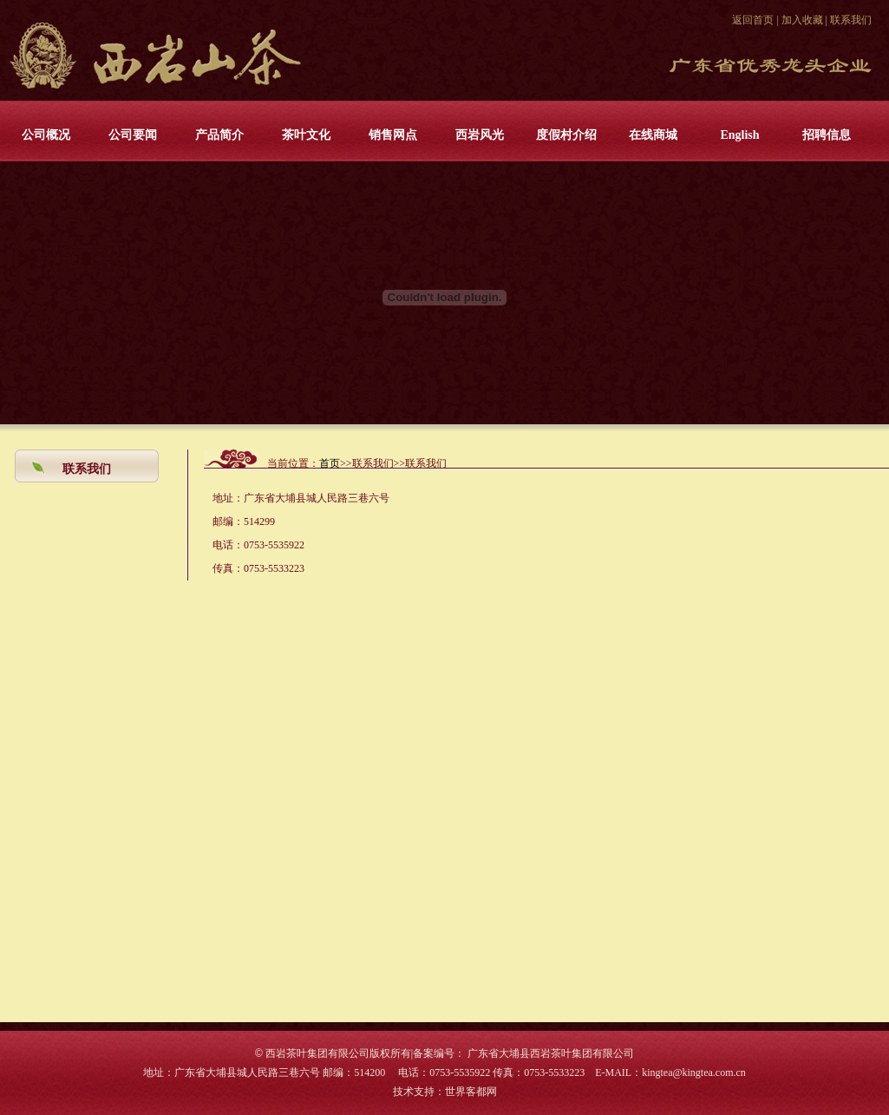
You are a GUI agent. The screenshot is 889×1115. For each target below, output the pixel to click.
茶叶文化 (306, 134)
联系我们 (851, 20)
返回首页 (753, 20)
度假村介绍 (566, 134)
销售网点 (393, 134)
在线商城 (653, 134)
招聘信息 (826, 134)
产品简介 (219, 134)
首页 (329, 463)
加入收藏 (802, 20)
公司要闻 (132, 134)
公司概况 (46, 134)
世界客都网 (471, 1091)
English (739, 134)
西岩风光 (479, 134)
